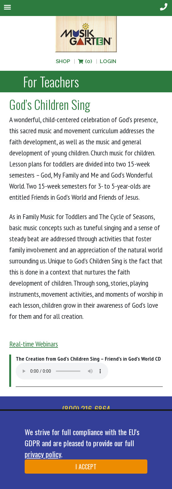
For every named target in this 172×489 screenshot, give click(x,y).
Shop (63, 61)
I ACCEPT (86, 466)
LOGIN (108, 61)
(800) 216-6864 (86, 409)
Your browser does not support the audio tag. (62, 371)
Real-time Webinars (33, 344)
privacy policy (43, 453)
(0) (85, 61)
